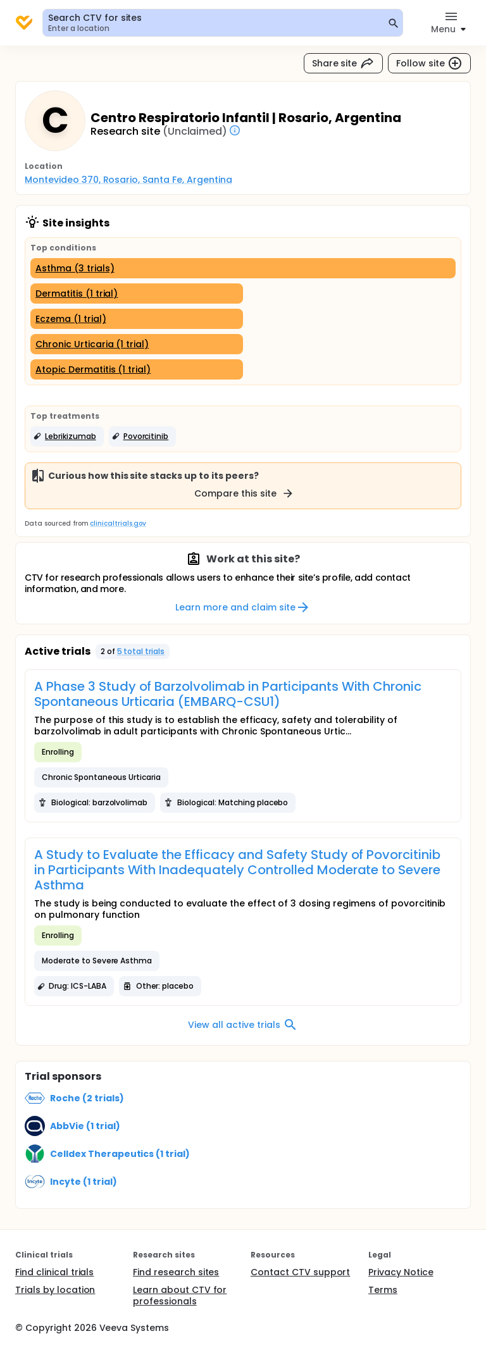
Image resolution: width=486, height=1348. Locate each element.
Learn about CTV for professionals (180, 1295)
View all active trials (242, 1024)
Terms (382, 1289)
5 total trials (141, 651)
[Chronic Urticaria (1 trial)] (136, 344)
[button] (67, 436)
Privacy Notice (400, 1272)
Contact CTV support (300, 1272)
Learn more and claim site (242, 607)
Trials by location (55, 1289)
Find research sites (176, 1272)
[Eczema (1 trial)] (136, 319)
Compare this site (244, 493)
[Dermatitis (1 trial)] (136, 293)
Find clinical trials (54, 1272)
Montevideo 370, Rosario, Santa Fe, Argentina (128, 179)
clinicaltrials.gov (118, 523)
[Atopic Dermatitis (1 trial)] (136, 369)
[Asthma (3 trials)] (243, 268)
